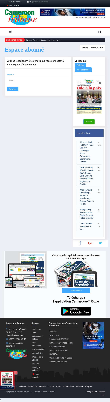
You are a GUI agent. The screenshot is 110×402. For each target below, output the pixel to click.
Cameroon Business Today (61, 343)
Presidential (12, 386)
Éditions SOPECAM (58, 362)
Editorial (79, 386)
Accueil (85, 48)
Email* (10, 75)
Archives (53, 331)
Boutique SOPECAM (58, 350)
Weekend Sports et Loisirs (60, 358)
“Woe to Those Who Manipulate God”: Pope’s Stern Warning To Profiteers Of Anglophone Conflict (87, 175)
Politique (22, 386)
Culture (50, 386)
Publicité (38, 392)
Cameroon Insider (57, 346)
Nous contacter (13, 5)
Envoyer (12, 89)
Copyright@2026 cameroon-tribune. (17, 392)
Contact (44, 392)
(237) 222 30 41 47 (14, 2)
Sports (58, 386)
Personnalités (38, 349)
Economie (32, 386)
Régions (88, 386)
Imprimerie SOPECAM (59, 339)
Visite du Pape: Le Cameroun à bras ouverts (43, 40)
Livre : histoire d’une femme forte (86, 226)
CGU (31, 392)
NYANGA (53, 354)
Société (42, 386)
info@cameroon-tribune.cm (37, 2)
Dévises (51, 392)
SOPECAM (54, 335)
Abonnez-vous (97, 48)
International (68, 386)
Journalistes (37, 353)
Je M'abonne (76, 291)
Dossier (35, 364)
